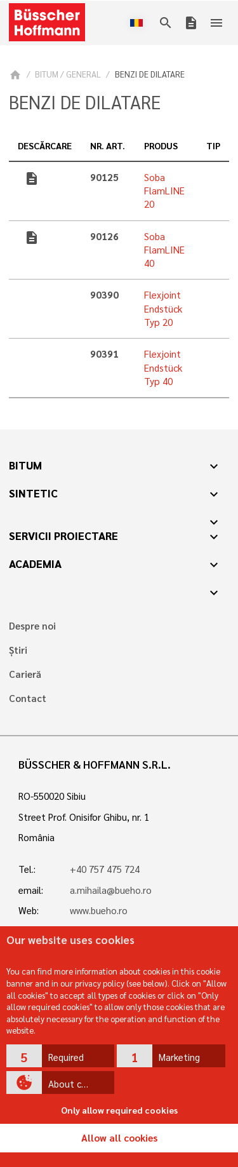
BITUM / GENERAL (68, 74)
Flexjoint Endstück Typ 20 (163, 308)
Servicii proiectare (63, 536)
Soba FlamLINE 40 (164, 250)
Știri (18, 650)
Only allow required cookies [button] (119, 1110)
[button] (60, 1055)
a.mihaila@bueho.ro (111, 890)
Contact (27, 698)
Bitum (25, 465)
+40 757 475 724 (105, 869)
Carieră (25, 674)
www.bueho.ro (99, 910)
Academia (35, 563)
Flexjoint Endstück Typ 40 (163, 367)
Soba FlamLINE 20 (164, 191)
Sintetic (33, 493)
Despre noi (32, 626)
